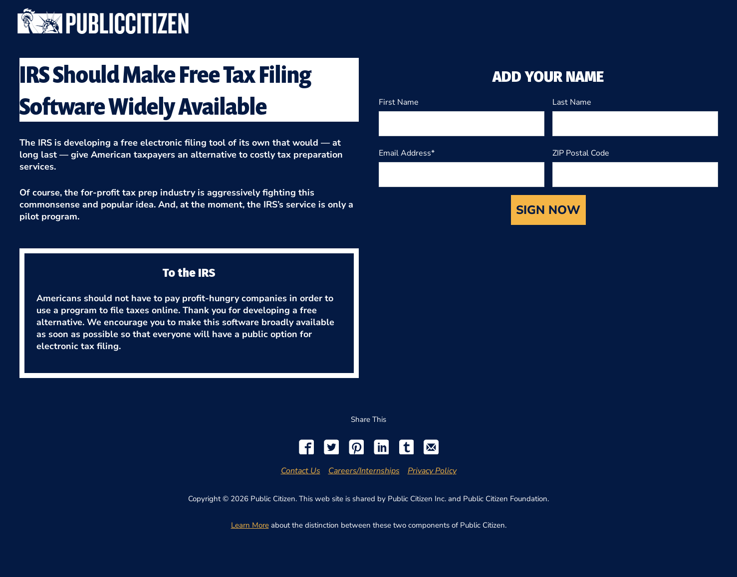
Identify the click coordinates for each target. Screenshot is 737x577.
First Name (399, 102)
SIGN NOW (548, 210)
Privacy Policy (432, 470)
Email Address (405, 153)
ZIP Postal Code (580, 153)
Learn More (250, 525)
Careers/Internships (364, 470)
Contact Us (300, 470)
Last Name (571, 102)
